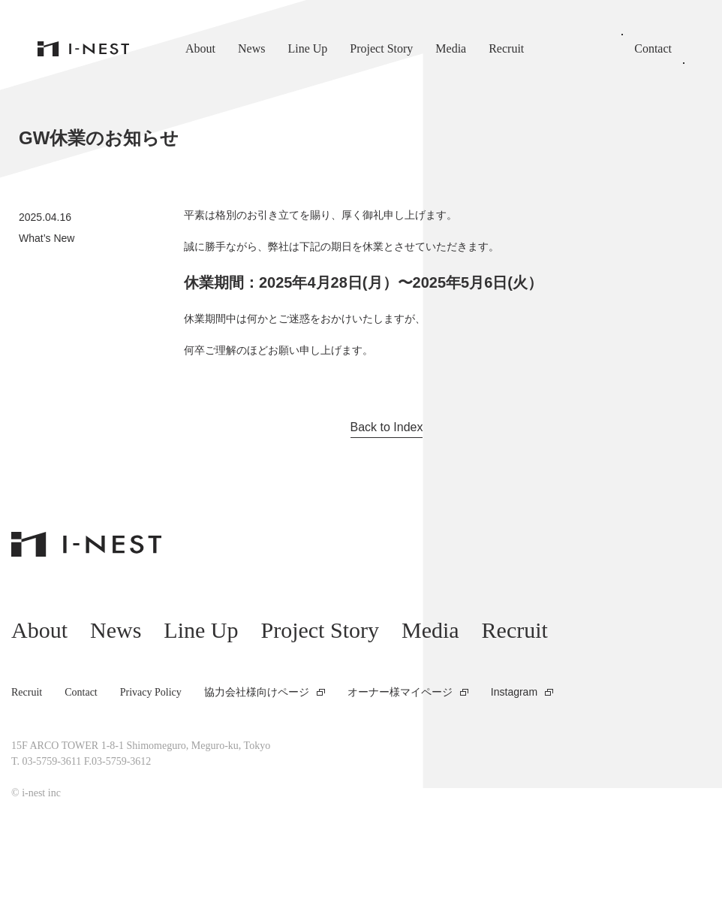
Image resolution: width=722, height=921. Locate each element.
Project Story (381, 48)
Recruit (506, 48)
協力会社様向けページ (256, 692)
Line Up (307, 48)
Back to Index (386, 427)
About (200, 48)
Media (450, 48)
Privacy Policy (151, 692)
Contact (653, 48)
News (251, 48)
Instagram (514, 692)
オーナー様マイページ (400, 692)
